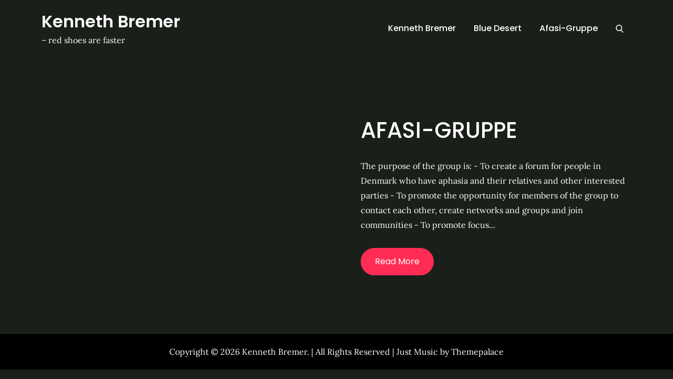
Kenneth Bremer (111, 21)
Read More (397, 261)
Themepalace (477, 351)
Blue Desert (498, 28)
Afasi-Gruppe (568, 28)
